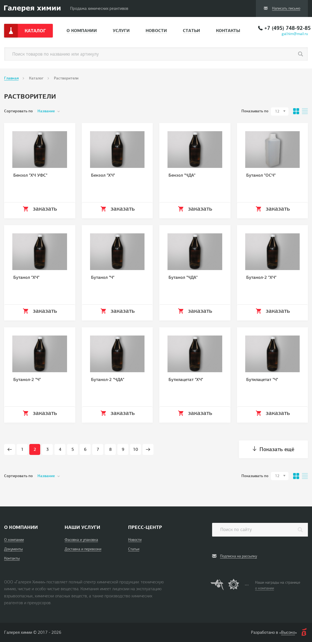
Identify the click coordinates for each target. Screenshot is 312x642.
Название (46, 111)
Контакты (228, 30)
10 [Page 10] (135, 449)
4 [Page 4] (60, 449)
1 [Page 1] (22, 449)
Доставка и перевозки (83, 549)
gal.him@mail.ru (295, 33)
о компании (264, 588)
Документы (13, 549)
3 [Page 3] (47, 449)
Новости (156, 30)
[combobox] (279, 111)
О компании (82, 30)
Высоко (288, 632)
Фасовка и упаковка (81, 539)
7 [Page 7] (98, 449)
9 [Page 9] (123, 449)
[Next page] (148, 449)
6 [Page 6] (85, 449)
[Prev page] (9, 449)
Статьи (191, 30)
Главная (11, 78)
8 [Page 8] (110, 449)
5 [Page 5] (72, 449)
